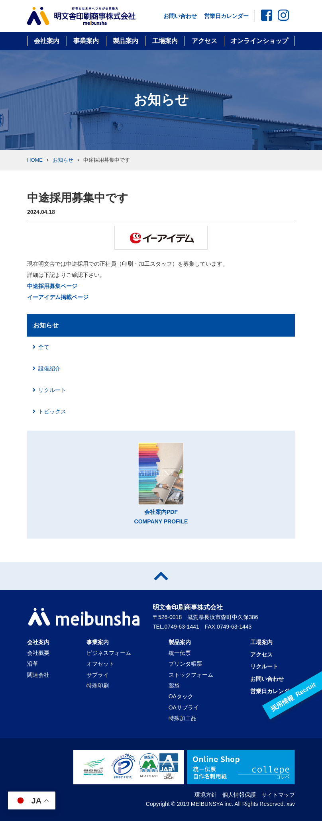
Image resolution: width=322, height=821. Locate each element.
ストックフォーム (191, 675)
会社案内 (46, 40)
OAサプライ (184, 707)
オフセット (100, 663)
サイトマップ (278, 795)
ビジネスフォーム (108, 653)
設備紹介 (49, 368)
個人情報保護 (239, 795)
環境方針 (205, 795)
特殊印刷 (97, 685)
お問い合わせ (180, 16)
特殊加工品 (182, 718)
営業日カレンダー (226, 16)
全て (43, 347)
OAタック (181, 696)
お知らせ (63, 160)
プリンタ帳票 (185, 663)
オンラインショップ (259, 40)
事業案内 (86, 40)
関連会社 (38, 675)
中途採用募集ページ (52, 286)
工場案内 (165, 40)
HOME (35, 160)
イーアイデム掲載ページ (57, 297)
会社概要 (38, 653)
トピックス (52, 411)
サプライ (97, 675)
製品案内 (125, 40)
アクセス (204, 40)
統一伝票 (180, 653)
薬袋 (174, 685)
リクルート (52, 390)
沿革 (32, 663)
